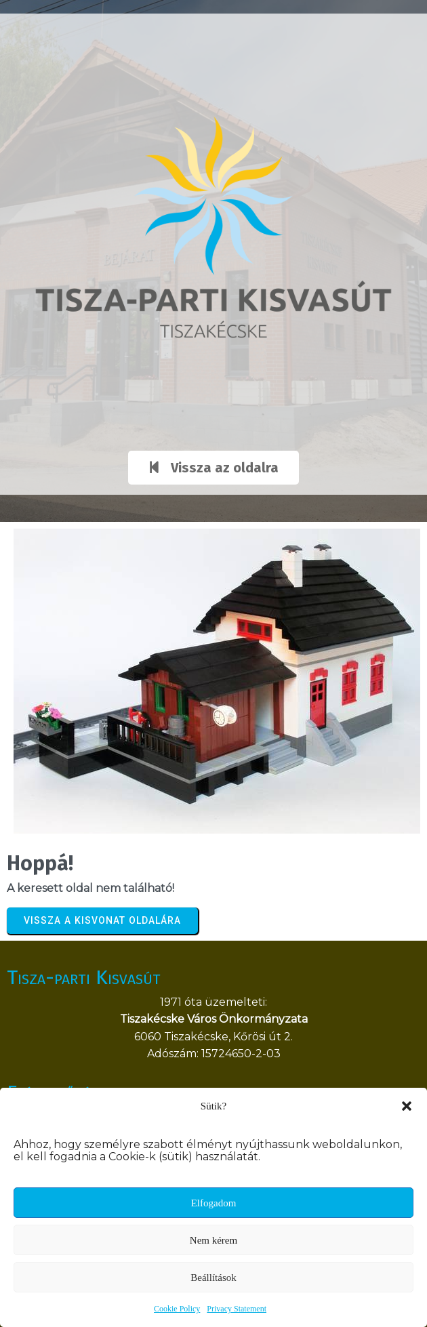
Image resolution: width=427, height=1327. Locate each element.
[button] (406, 1106)
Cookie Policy (177, 1308)
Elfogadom (214, 1203)
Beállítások (213, 1277)
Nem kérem (213, 1240)
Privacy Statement (236, 1308)
